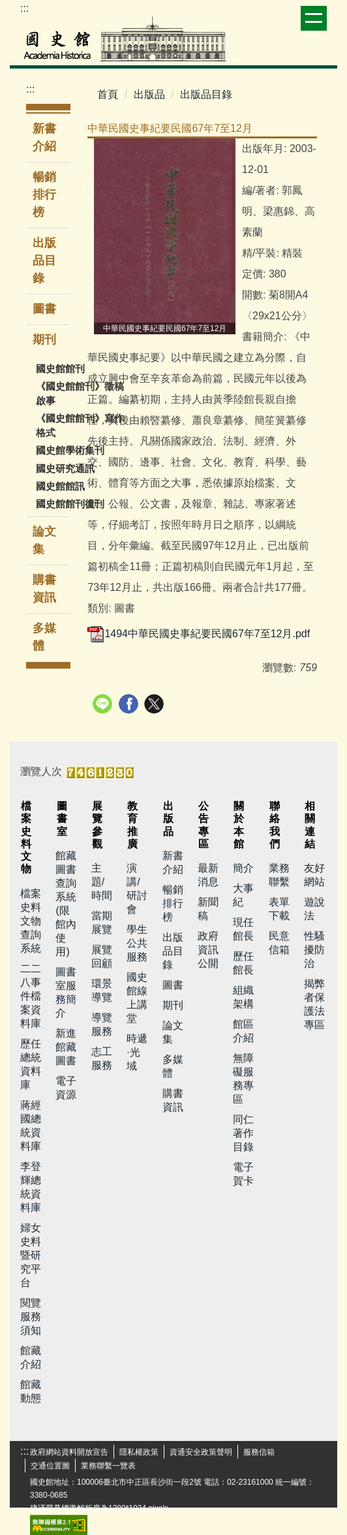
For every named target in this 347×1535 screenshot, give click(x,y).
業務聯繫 (279, 874)
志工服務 (101, 1058)
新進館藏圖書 (65, 1047)
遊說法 (314, 908)
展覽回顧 (101, 956)
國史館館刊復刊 (70, 503)
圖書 (44, 308)
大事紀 (243, 895)
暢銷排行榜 (44, 194)
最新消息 (208, 874)
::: (24, 8)
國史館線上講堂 (137, 998)
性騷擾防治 (314, 949)
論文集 (44, 540)
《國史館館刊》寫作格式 (80, 425)
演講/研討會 (137, 888)
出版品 (149, 94)
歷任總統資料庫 (30, 1064)
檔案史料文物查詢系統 (30, 921)
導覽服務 (101, 1024)
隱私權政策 (138, 1452)
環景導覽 (101, 990)
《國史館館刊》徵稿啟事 (80, 393)
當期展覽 (101, 922)
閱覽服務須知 (30, 1316)
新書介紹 (44, 137)
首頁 (107, 94)
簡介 (243, 868)
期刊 (172, 1005)
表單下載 (279, 908)
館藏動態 (30, 1391)
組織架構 (243, 997)
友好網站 (314, 874)
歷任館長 (243, 963)
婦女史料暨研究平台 (30, 1255)
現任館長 (243, 929)
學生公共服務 (137, 943)
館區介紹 (243, 1031)
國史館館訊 (60, 486)
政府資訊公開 (208, 949)
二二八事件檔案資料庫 (30, 996)
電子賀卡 (243, 1174)
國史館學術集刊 (70, 450)
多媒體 (44, 637)
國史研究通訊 (65, 468)
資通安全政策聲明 (201, 1452)
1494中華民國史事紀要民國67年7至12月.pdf (198, 633)
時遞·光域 (137, 1052)
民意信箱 (279, 942)
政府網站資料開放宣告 (69, 1452)
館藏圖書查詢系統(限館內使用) (65, 903)
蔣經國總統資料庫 (30, 1126)
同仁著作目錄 (243, 1133)
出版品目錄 (44, 260)
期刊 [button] (46, 339)
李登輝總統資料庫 (30, 1187)
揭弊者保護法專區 (314, 1004)
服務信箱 (259, 1452)
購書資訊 (44, 588)
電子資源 (65, 1087)
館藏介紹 (30, 1357)
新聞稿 (208, 908)
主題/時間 (101, 881)
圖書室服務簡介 (65, 992)
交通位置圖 (50, 1465)
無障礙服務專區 (243, 1078)
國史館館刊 (60, 368)
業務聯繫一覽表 (108, 1465)
